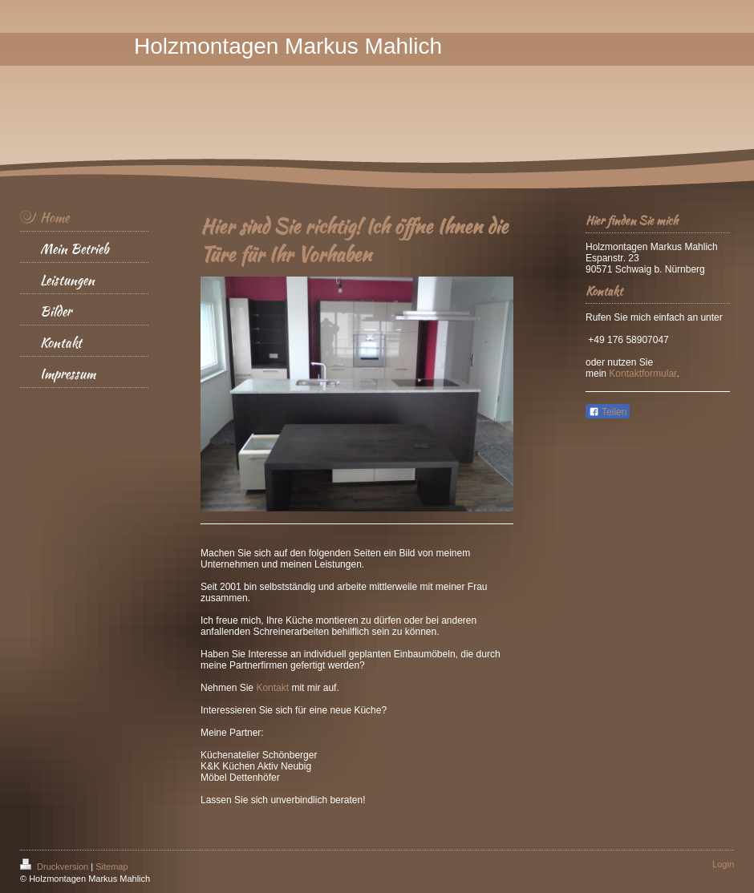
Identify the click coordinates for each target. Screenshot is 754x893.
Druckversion (55, 866)
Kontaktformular (642, 373)
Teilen (607, 412)
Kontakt (272, 687)
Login (723, 864)
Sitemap (111, 866)
